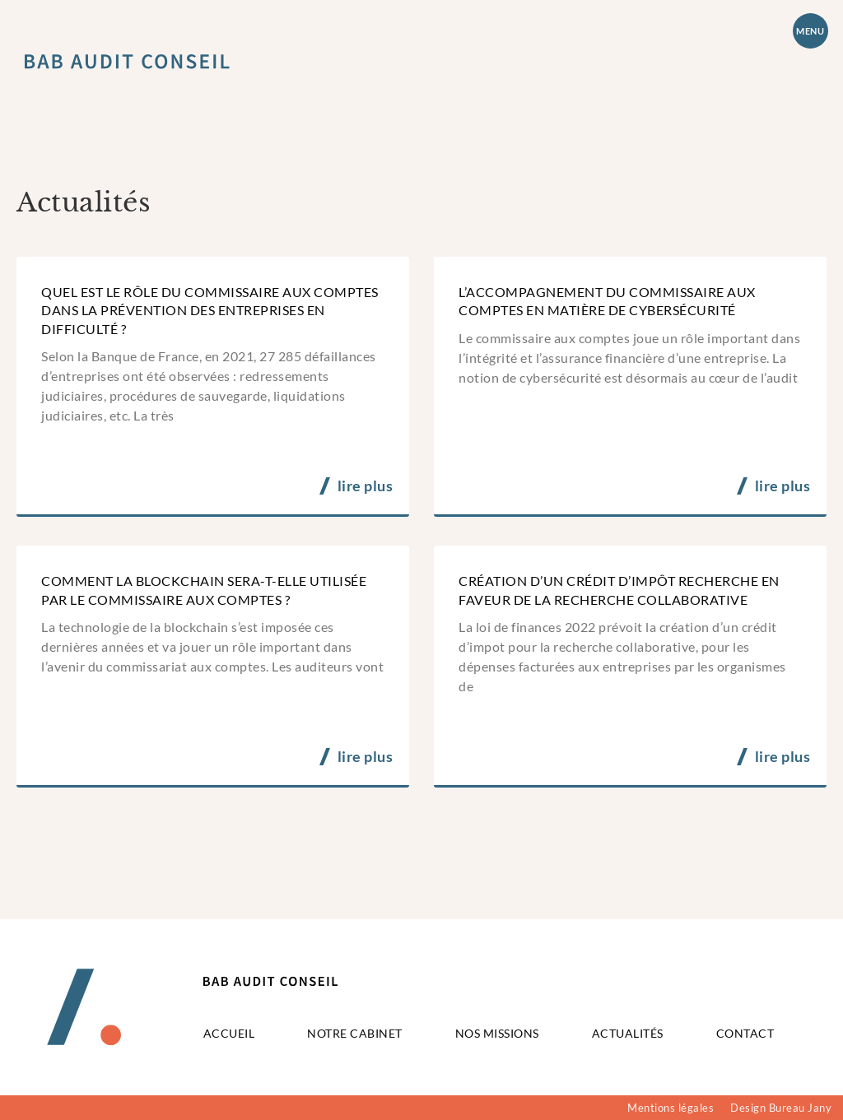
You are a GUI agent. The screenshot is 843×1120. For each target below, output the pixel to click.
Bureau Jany (800, 1107)
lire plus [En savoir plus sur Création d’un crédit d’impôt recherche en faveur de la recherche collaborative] (783, 756)
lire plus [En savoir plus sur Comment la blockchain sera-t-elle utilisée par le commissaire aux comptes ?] (366, 756)
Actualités (628, 1033)
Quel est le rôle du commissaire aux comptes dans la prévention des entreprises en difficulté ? (210, 310)
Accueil (229, 1033)
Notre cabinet (355, 1033)
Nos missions (497, 1033)
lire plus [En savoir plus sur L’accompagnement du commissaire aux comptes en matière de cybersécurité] (783, 485)
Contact (745, 1033)
